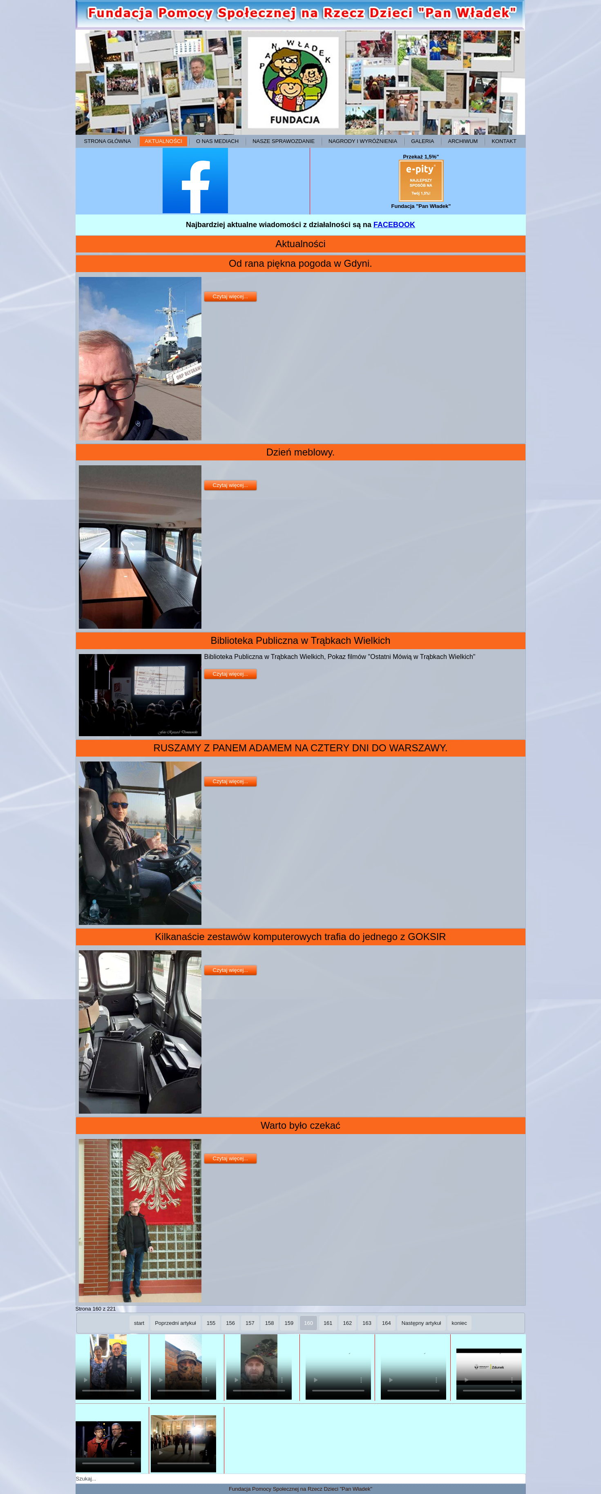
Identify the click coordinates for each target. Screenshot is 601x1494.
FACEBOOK (394, 225)
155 (211, 1323)
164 (386, 1323)
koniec (459, 1323)
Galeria (422, 141)
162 (347, 1323)
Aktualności (163, 141)
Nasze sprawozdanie (283, 141)
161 (328, 1323)
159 (288, 1323)
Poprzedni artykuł (175, 1323)
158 (269, 1323)
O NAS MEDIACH (217, 141)
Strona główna (107, 141)
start (139, 1323)
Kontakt (504, 141)
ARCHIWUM (463, 141)
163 (366, 1323)
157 (250, 1323)
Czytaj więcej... (230, 296)
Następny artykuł (421, 1323)
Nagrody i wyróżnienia (362, 141)
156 (230, 1323)
